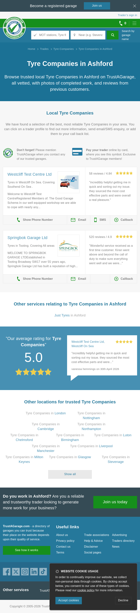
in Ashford (70, 315)
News (116, 546)
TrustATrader (48, 590)
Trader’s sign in (127, 15)
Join (97, 5)
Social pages (92, 552)
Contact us (63, 546)
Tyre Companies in (46, 413)
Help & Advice (93, 540)
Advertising (119, 534)
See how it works (26, 550)
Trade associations (96, 534)
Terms (60, 552)
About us (62, 534)
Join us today (115, 502)
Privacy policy (65, 540)
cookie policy (86, 590)
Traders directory (123, 540)
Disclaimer (91, 546)
